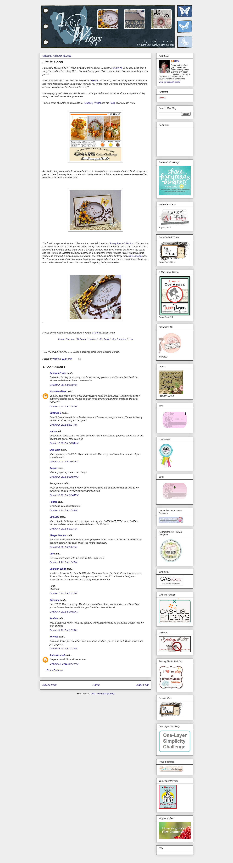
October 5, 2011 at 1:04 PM (63, 562)
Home (96, 684)
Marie (176, 61)
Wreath (97, 103)
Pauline (54, 618)
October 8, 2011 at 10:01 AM (64, 611)
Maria (53, 431)
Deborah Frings (58, 373)
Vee (52, 553)
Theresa (54, 636)
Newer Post (49, 684)
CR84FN (117, 68)
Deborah (81, 339)
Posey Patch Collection (121, 243)
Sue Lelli (55, 517)
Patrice (53, 501)
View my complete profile (169, 82)
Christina (55, 600)
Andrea (122, 339)
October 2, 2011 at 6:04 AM (63, 424)
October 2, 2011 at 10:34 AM (64, 443)
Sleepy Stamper (58, 535)
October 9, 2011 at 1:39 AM (63, 630)
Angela (53, 468)
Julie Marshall (57, 655)
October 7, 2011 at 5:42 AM (63, 593)
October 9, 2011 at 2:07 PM (63, 648)
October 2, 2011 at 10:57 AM (64, 461)
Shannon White (58, 569)
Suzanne (70, 339)
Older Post (142, 684)
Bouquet (88, 103)
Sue (114, 339)
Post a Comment (54, 670)
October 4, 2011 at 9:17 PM (63, 547)
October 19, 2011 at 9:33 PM (64, 663)
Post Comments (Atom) (102, 693)
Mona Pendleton (58, 391)
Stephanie (104, 339)
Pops (112, 103)
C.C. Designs (136, 256)
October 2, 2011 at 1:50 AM (63, 385)
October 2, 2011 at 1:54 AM (63, 406)
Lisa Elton (55, 449)
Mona (61, 339)
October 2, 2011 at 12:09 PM (64, 477)
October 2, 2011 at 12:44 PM (64, 495)
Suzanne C (55, 413)
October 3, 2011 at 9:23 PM (63, 528)
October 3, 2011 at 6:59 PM (63, 510)
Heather (92, 339)
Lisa (130, 339)
